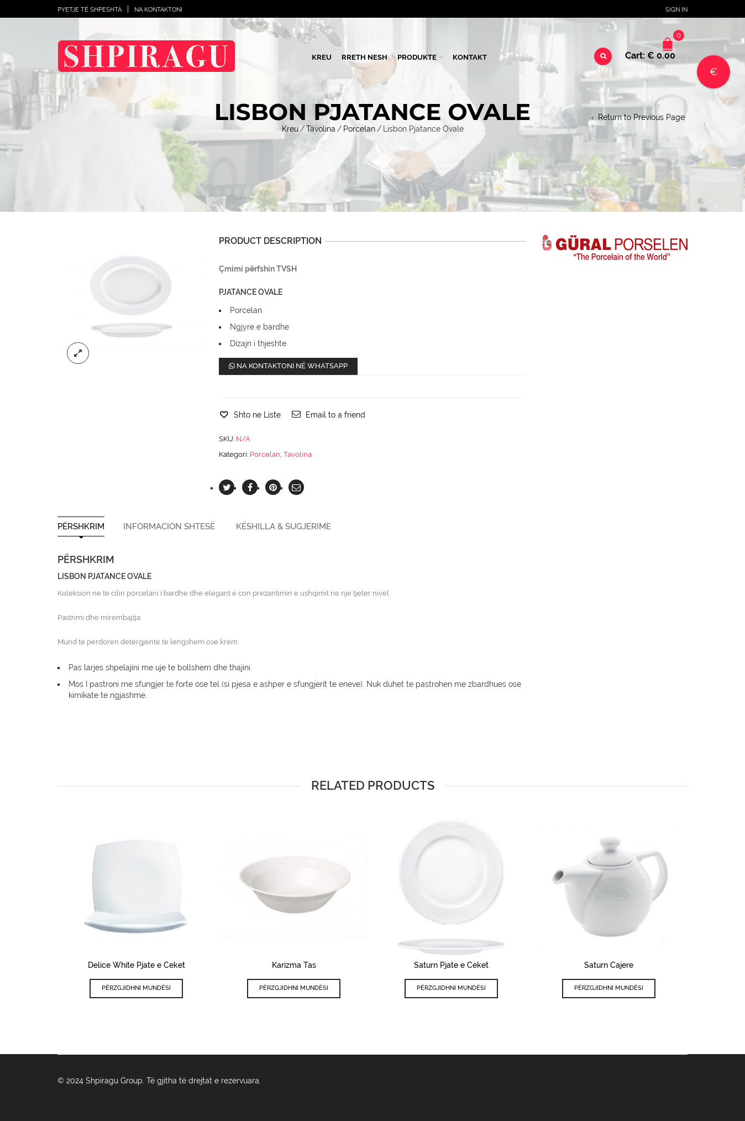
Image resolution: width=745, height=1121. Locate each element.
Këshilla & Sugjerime (283, 527)
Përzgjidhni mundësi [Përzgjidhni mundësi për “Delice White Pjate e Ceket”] (136, 988)
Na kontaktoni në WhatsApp (288, 366)
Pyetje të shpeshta (89, 9)
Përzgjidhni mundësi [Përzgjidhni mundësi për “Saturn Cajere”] (608, 988)
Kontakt (470, 57)
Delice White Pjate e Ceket (136, 965)
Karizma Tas (294, 965)
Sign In (676, 9)
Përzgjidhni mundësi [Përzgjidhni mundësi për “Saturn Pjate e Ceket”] (451, 988)
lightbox (78, 353)
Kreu (322, 57)
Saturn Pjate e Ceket (451, 965)
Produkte (417, 57)
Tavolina (320, 128)
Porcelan (359, 128)
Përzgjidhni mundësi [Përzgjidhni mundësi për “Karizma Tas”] (293, 988)
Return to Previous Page (641, 117)
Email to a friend (335, 414)
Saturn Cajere (608, 965)
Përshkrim (80, 527)
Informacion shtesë (169, 527)
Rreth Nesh (364, 57)
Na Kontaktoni (158, 9)
